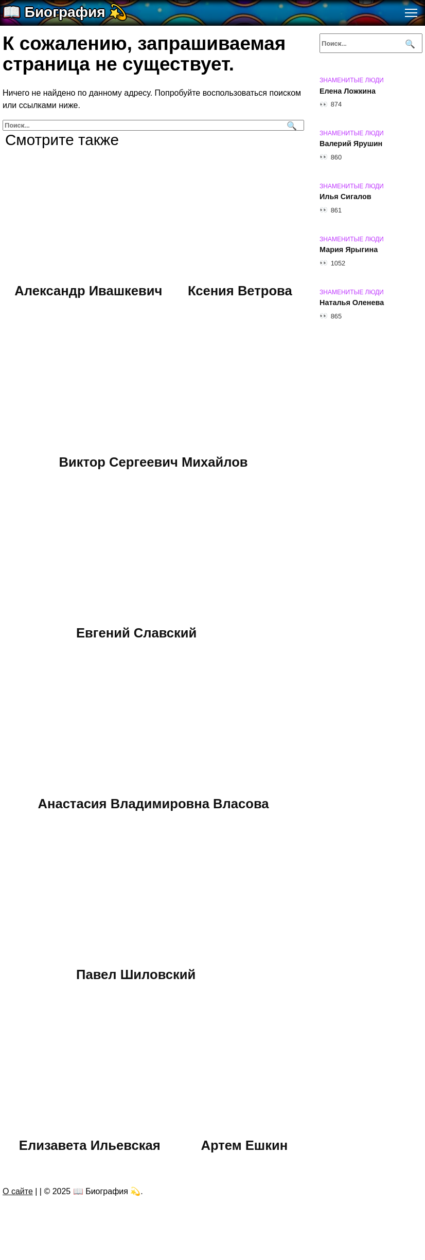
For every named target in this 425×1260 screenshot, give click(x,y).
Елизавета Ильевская (90, 1145)
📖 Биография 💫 (65, 12)
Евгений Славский (136, 632)
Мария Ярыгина (349, 250)
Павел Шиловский (136, 974)
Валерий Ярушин (351, 144)
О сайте (18, 1191)
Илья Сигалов (345, 197)
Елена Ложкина (348, 91)
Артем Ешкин (244, 1145)
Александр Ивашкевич (88, 290)
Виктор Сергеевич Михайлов (153, 461)
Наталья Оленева (352, 303)
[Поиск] (290, 125)
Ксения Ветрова (240, 290)
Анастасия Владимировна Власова (153, 803)
